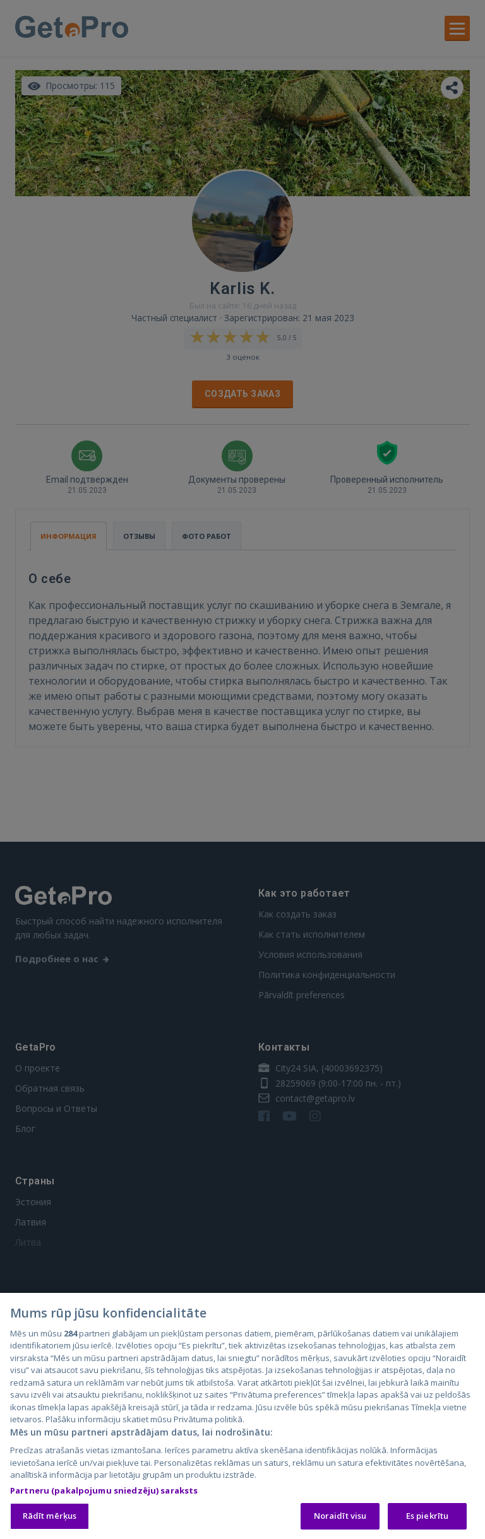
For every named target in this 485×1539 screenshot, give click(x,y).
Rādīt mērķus (50, 1517)
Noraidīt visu (340, 1517)
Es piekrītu (427, 1517)
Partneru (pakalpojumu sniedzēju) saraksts (104, 1491)
